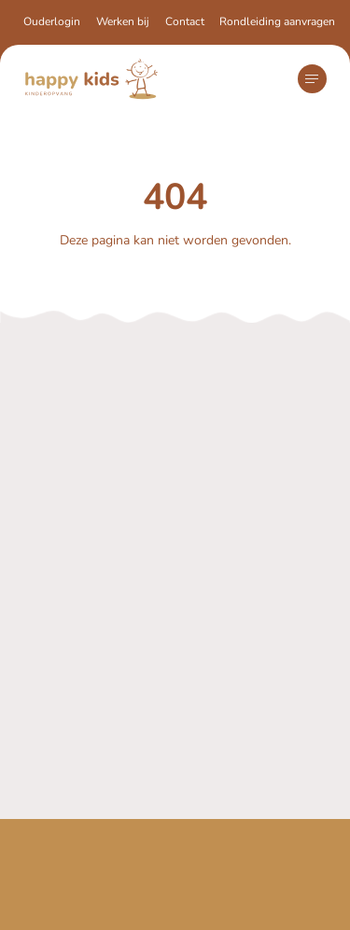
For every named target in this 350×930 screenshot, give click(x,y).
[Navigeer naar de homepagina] (91, 79)
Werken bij (122, 21)
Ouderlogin (51, 21)
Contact (184, 21)
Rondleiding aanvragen (277, 21)
